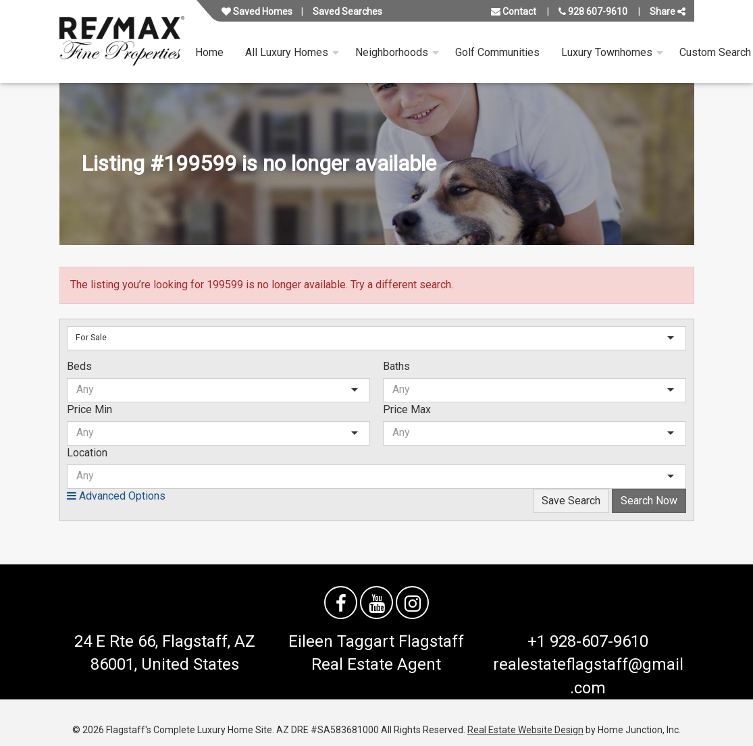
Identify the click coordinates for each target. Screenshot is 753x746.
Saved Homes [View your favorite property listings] (257, 11)
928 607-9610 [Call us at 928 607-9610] (593, 11)
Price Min (89, 409)
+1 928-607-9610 (587, 641)
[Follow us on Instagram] (412, 602)
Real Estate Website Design (525, 729)
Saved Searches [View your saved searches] (347, 11)
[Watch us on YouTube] (376, 602)
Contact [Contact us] (513, 11)
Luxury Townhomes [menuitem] (606, 52)
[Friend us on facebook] (340, 602)
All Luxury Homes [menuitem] (286, 52)
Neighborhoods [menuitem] (391, 52)
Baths (396, 366)
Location (87, 452)
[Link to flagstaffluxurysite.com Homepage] (121, 41)
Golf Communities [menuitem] (497, 52)
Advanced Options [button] (116, 495)
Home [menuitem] (209, 52)
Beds (79, 366)
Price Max (407, 409)
